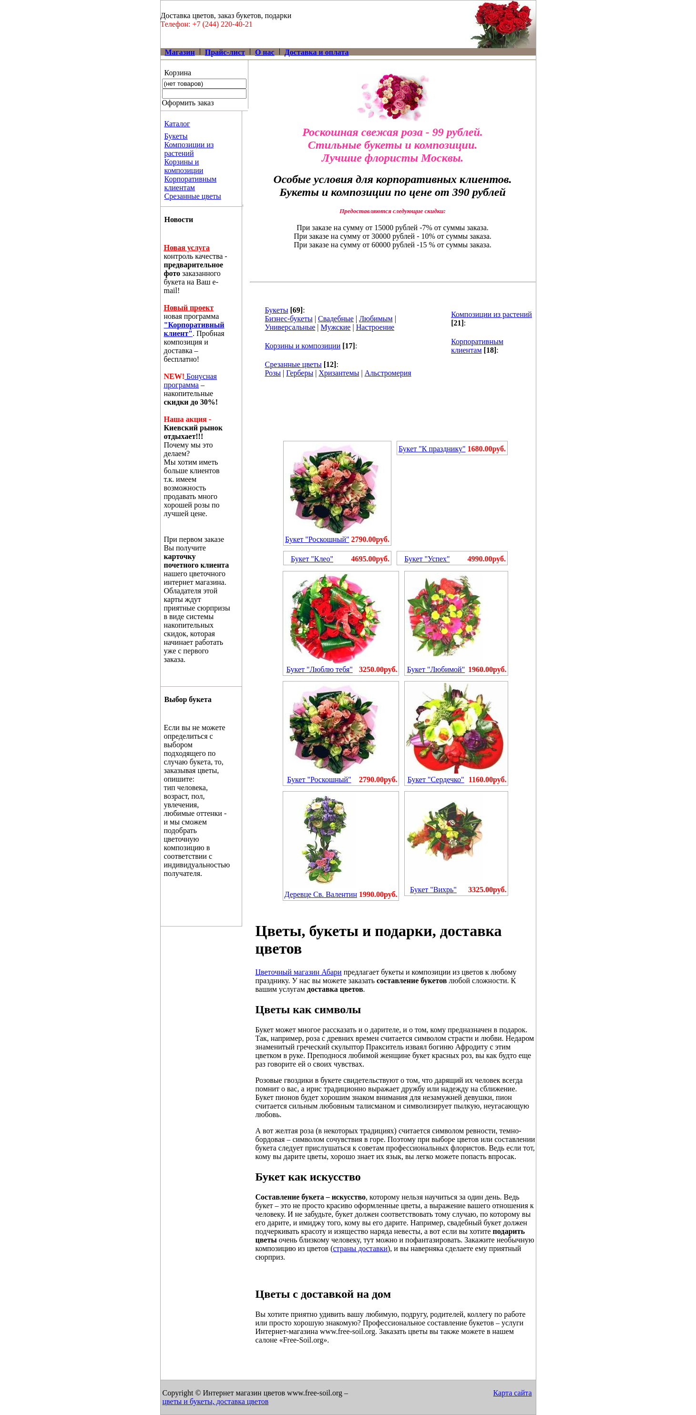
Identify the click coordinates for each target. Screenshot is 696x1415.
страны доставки (360, 1248)
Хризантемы (338, 373)
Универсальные (290, 327)
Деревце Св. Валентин (321, 894)
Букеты (176, 136)
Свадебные (336, 319)
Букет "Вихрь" (433, 890)
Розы (273, 373)
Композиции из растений (189, 149)
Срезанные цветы (192, 196)
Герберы (299, 373)
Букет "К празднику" (432, 449)
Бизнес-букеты (289, 319)
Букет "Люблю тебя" (320, 669)
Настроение (375, 327)
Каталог (177, 124)
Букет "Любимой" (436, 669)
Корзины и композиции (184, 166)
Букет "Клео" (312, 559)
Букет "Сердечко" (436, 779)
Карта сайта (512, 1393)
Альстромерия (388, 373)
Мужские (336, 327)
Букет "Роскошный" (317, 539)
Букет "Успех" (427, 559)
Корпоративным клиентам (190, 183)
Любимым (376, 319)
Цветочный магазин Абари (299, 972)
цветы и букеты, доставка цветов (216, 1401)
